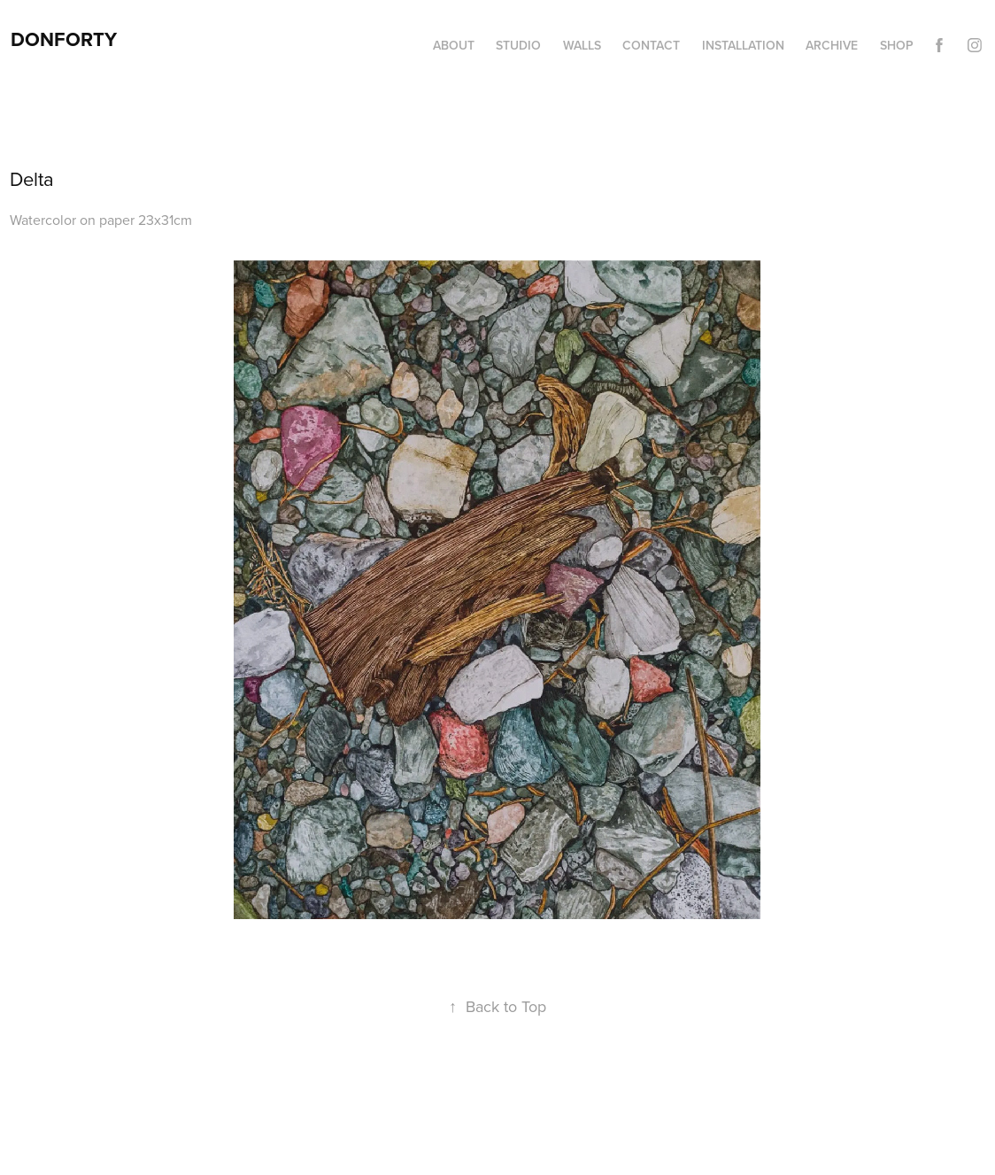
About (453, 45)
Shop (897, 45)
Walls (582, 45)
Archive (832, 45)
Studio (518, 45)
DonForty (64, 39)
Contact (651, 45)
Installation (743, 45)
